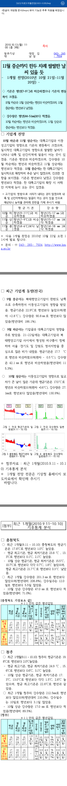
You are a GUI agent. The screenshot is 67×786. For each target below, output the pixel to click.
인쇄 (63, 3)
